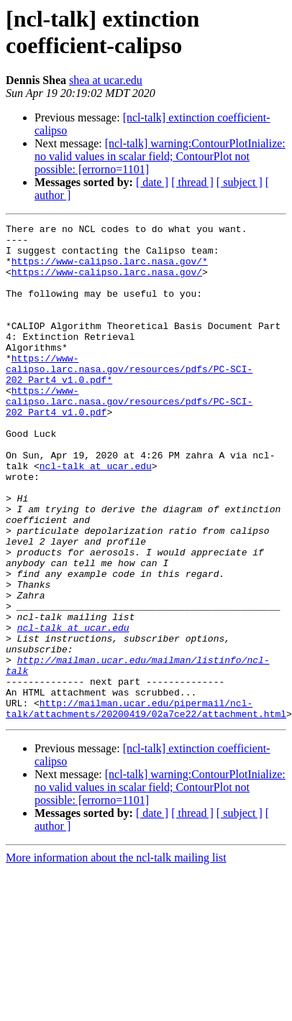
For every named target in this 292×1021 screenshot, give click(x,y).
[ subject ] (239, 182)
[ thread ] (192, 182)
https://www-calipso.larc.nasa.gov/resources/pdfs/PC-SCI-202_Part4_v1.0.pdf (129, 437)
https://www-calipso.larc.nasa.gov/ (107, 282)
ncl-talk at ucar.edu (96, 515)
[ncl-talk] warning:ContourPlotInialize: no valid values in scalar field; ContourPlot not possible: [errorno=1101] (160, 156)
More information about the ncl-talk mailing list (116, 957)
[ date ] (152, 182)
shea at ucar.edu (105, 80)
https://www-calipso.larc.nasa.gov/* (110, 269)
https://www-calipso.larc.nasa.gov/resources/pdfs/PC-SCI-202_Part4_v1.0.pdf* (129, 398)
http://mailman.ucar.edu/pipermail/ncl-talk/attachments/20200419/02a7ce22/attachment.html (146, 806)
